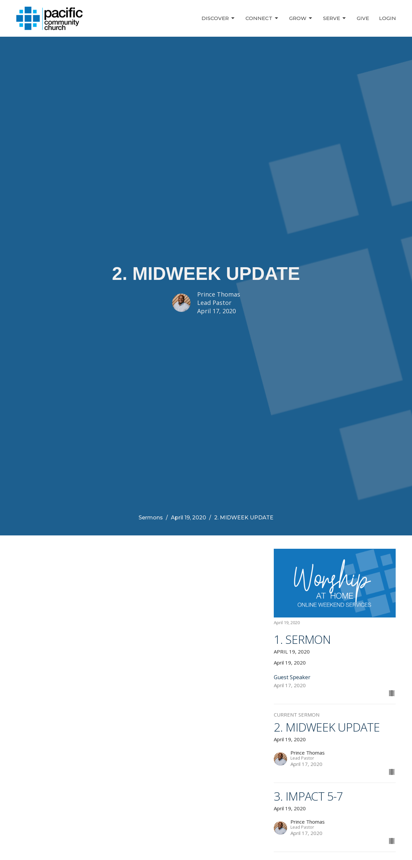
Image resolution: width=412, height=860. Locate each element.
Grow (301, 18)
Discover (218, 18)
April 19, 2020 (188, 517)
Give (363, 18)
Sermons (151, 517)
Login (387, 18)
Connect (262, 18)
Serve (335, 18)
